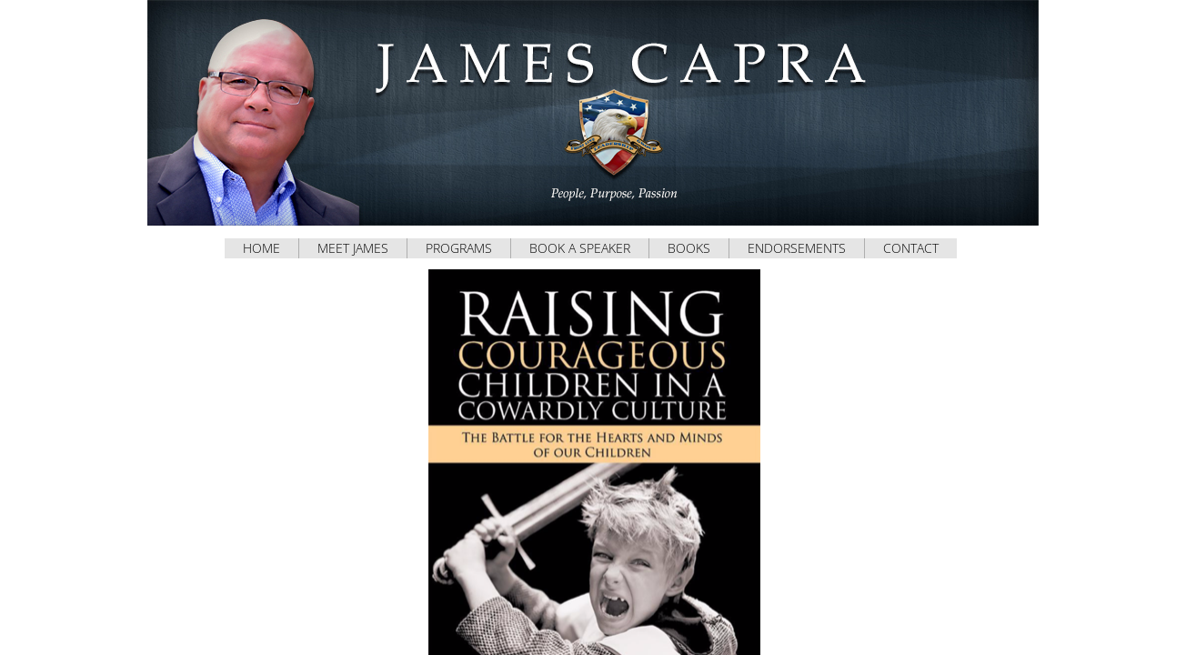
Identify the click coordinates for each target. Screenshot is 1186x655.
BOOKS (689, 248)
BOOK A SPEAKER (579, 248)
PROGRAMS (459, 248)
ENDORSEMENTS (797, 248)
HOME (261, 248)
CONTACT (911, 248)
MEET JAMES (352, 248)
